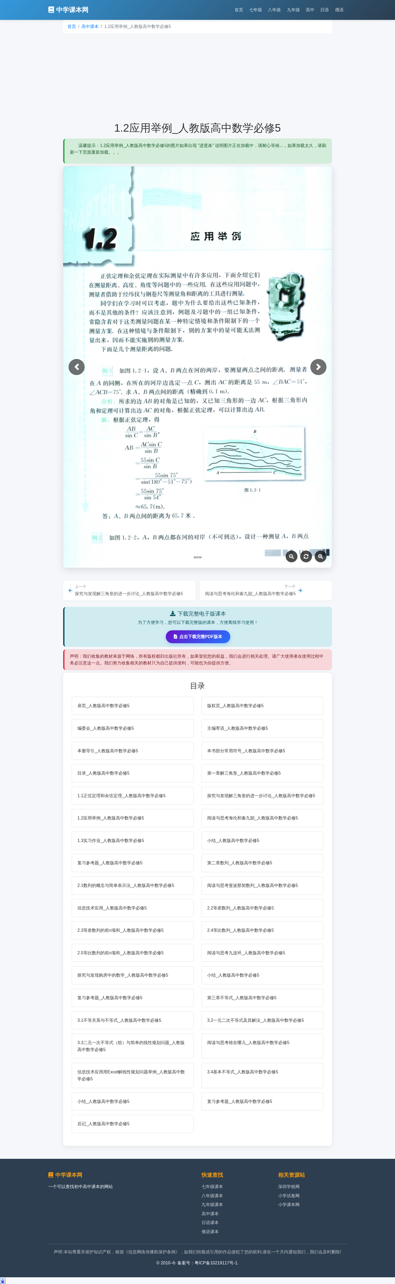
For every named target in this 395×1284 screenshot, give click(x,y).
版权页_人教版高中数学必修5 (235, 705)
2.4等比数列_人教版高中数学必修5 (240, 930)
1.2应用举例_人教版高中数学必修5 (110, 818)
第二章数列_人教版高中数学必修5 (239, 863)
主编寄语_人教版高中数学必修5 (237, 728)
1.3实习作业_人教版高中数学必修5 (110, 840)
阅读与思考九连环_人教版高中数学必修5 (246, 953)
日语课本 (210, 1222)
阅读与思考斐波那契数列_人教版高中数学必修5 (252, 885)
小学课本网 (289, 1204)
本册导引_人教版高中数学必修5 (107, 751)
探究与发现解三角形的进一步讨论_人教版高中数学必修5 (261, 795)
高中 (310, 10)
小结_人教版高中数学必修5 (233, 840)
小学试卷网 (289, 1195)
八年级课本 (212, 1195)
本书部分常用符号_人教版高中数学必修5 (246, 751)
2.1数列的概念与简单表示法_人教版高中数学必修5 (125, 885)
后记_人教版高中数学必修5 (103, 1123)
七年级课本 (212, 1186)
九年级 (293, 10)
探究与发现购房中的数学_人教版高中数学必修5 (122, 975)
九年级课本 (212, 1204)
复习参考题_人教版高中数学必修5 (109, 863)
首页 (239, 10)
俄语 (339, 10)
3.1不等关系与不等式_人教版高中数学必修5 (119, 1020)
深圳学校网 (289, 1186)
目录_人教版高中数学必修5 (103, 773)
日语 (324, 10)
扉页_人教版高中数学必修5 (103, 705)
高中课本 (90, 26)
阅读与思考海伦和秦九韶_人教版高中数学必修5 (252, 818)
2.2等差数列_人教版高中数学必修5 (240, 908)
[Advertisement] (197, 77)
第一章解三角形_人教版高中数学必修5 (244, 773)
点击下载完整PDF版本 (198, 636)
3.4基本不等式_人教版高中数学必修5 (242, 1072)
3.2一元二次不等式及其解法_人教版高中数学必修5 (255, 1020)
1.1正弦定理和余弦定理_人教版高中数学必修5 (121, 795)
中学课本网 (68, 9)
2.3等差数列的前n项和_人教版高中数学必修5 (120, 930)
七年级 (255, 10)
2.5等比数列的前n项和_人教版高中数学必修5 (120, 953)
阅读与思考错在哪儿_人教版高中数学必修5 (248, 1042)
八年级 (274, 10)
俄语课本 (210, 1231)
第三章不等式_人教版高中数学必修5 (241, 997)
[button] (77, 367)
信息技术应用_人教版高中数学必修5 (112, 908)
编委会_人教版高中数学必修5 (105, 728)
